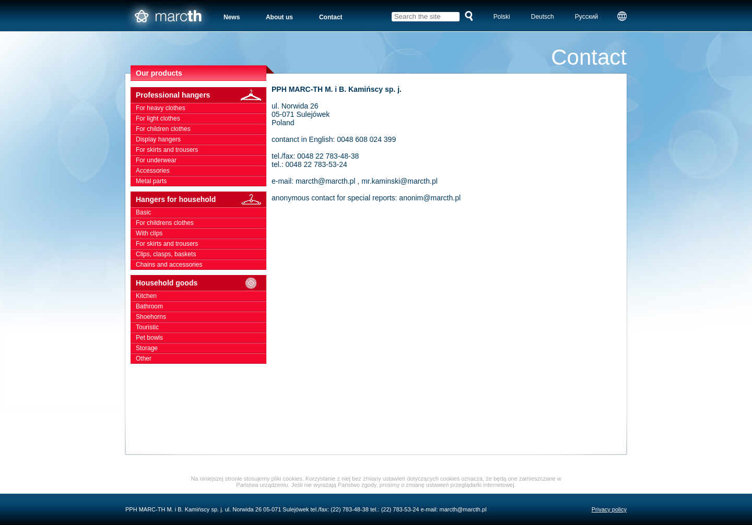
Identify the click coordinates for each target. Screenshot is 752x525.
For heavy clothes (201, 108)
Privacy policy (609, 509)
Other (201, 358)
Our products (159, 73)
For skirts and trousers (201, 149)
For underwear (201, 160)
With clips (201, 233)
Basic (201, 212)
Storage (201, 348)
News (232, 17)
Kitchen (201, 296)
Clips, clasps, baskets (201, 254)
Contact (331, 17)
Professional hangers (201, 95)
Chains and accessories (201, 264)
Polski (502, 16)
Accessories (201, 170)
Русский (586, 16)
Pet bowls (201, 337)
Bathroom (201, 306)
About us (279, 17)
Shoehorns (201, 316)
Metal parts (201, 181)
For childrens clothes (201, 223)
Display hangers (201, 139)
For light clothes (201, 118)
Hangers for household (201, 199)
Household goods (201, 283)
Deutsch (542, 16)
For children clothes (201, 129)
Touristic (201, 327)
